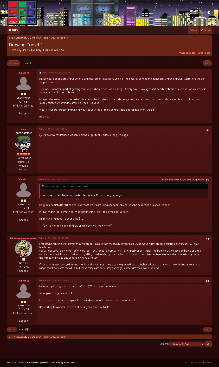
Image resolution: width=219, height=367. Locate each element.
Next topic (203, 52)
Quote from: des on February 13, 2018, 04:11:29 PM (66, 186)
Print (207, 63)
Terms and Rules (196, 362)
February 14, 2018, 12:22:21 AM (53, 238)
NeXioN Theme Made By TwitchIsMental (59, 362)
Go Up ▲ (208, 362)
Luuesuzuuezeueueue (23, 238)
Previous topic (186, 52)
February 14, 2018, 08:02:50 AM (54, 280)
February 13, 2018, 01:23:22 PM (56, 73)
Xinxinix (23, 72)
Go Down (13, 63)
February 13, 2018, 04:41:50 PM (53, 179)
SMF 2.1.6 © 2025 (15, 362)
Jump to (164, 344)
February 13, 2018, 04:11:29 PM (53, 129)
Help (186, 362)
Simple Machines (32, 362)
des (23, 129)
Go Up (12, 329)
